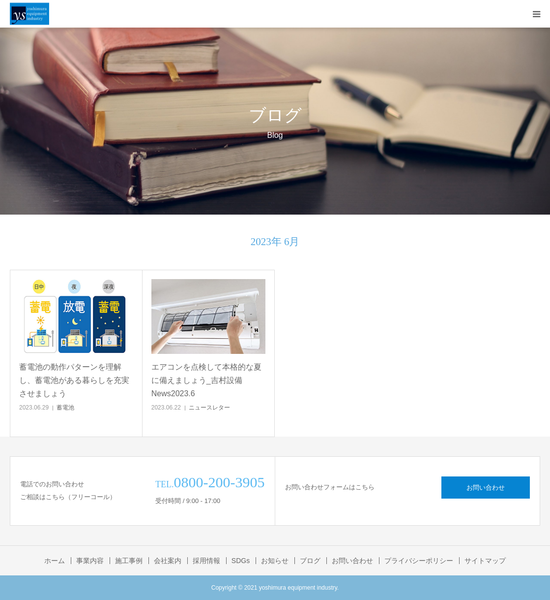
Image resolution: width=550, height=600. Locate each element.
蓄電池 (65, 407)
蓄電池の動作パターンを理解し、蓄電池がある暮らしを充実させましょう (74, 380)
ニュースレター (209, 407)
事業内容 (90, 560)
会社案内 (167, 560)
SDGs (241, 560)
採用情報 (206, 560)
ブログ (310, 560)
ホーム (54, 560)
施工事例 (129, 560)
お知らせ (275, 560)
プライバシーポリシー (418, 560)
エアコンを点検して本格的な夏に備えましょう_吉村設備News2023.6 (206, 380)
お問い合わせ (485, 487)
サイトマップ (485, 560)
